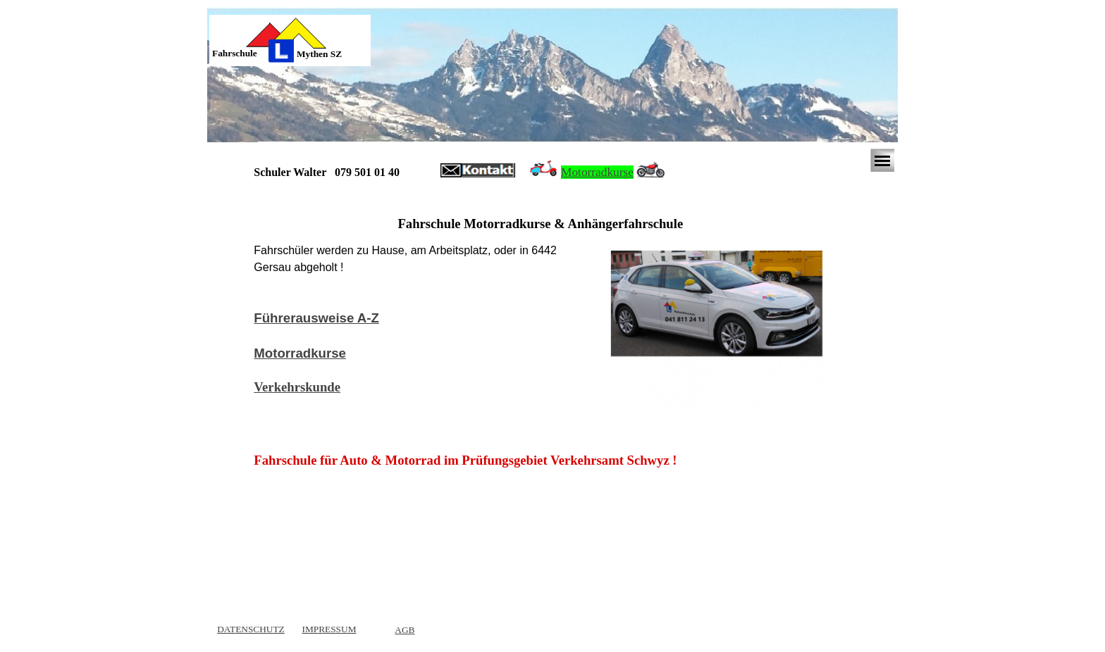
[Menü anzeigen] (882, 161)
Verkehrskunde (297, 387)
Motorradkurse (597, 172)
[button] (478, 171)
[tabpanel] (245, 53)
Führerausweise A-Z (316, 318)
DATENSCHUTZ (251, 629)
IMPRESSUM (329, 629)
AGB (404, 630)
